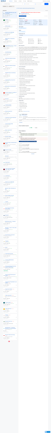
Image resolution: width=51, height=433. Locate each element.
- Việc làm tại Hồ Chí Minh (26, 111)
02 (10, 341)
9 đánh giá (22, 14)
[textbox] (13, 3)
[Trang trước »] (12, 341)
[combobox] (13, 3)
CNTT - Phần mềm (22, 31)
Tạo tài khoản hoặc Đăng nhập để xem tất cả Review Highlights (27, 141)
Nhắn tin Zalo (47, 432)
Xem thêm (20, 122)
